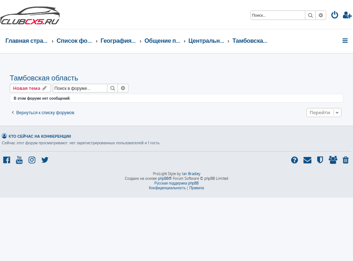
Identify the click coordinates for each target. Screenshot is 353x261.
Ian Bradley (191, 173)
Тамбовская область (44, 77)
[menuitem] (335, 16)
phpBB (163, 178)
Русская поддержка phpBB (176, 183)
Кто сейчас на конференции (40, 136)
